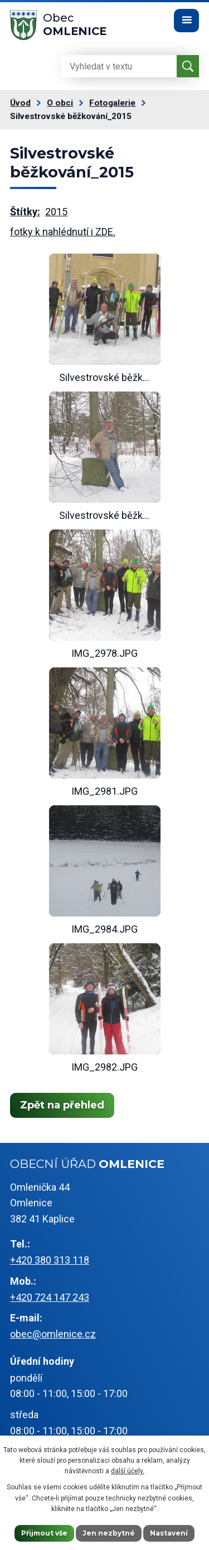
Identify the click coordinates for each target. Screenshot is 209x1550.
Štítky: (25, 211)
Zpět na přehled (62, 1105)
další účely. (127, 1471)
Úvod (20, 103)
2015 (56, 211)
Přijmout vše (44, 1533)
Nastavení (169, 1533)
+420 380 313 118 (49, 1260)
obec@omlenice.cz (53, 1334)
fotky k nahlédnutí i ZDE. (62, 231)
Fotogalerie (112, 103)
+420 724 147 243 (49, 1297)
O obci (60, 103)
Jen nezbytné (108, 1533)
